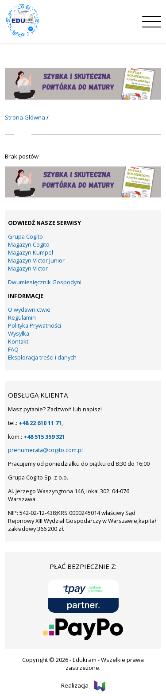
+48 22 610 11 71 (40, 423)
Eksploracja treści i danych (42, 357)
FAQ (13, 349)
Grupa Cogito (25, 236)
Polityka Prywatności (34, 325)
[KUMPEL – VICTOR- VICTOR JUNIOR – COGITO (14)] (83, 97)
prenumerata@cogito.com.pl (45, 450)
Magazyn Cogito (29, 244)
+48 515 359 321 (44, 437)
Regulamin (22, 317)
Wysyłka (18, 333)
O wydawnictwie (29, 309)
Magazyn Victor (28, 268)
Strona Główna (25, 117)
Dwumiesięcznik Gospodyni (44, 282)
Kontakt (18, 341)
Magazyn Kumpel (30, 252)
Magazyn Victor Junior (36, 260)
